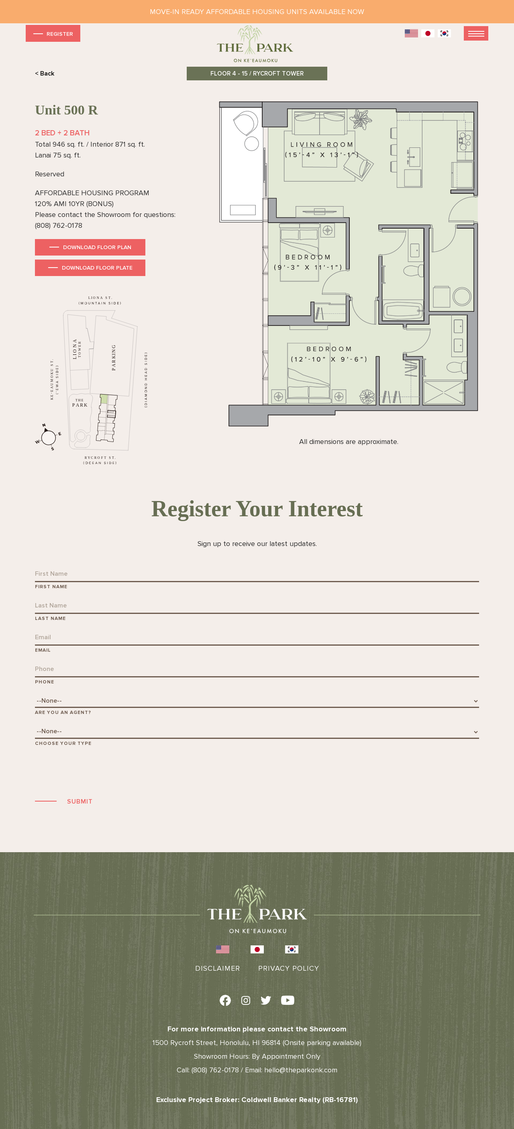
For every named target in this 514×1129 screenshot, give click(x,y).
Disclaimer (217, 968)
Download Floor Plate (97, 267)
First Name (51, 587)
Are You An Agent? (63, 713)
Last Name (50, 619)
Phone (44, 682)
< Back (44, 74)
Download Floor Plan (97, 247)
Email (43, 650)
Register (52, 33)
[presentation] (96, 770)
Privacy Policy (288, 968)
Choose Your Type (63, 743)
